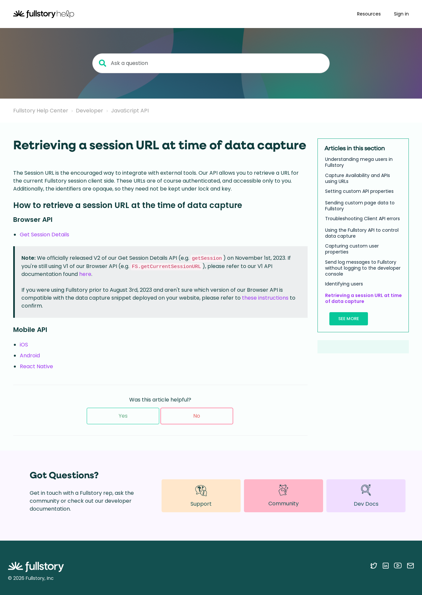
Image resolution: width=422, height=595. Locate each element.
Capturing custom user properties (352, 249)
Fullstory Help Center (40, 110)
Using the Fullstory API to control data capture (362, 233)
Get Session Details (44, 234)
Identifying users (344, 284)
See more (348, 318)
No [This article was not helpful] (196, 416)
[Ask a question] (211, 63)
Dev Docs (366, 496)
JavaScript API (130, 110)
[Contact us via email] (410, 565)
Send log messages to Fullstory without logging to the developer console (363, 268)
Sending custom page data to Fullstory (360, 206)
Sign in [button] (401, 14)
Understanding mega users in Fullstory (359, 162)
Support (201, 496)
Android (30, 355)
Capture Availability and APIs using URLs (357, 178)
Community (283, 495)
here (85, 274)
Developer (89, 110)
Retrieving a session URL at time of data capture (363, 298)
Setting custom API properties (359, 191)
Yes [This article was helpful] (123, 416)
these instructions (265, 298)
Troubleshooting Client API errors (362, 219)
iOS (24, 344)
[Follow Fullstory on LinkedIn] (385, 565)
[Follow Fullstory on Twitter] (373, 565)
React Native (36, 366)
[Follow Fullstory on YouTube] (398, 565)
